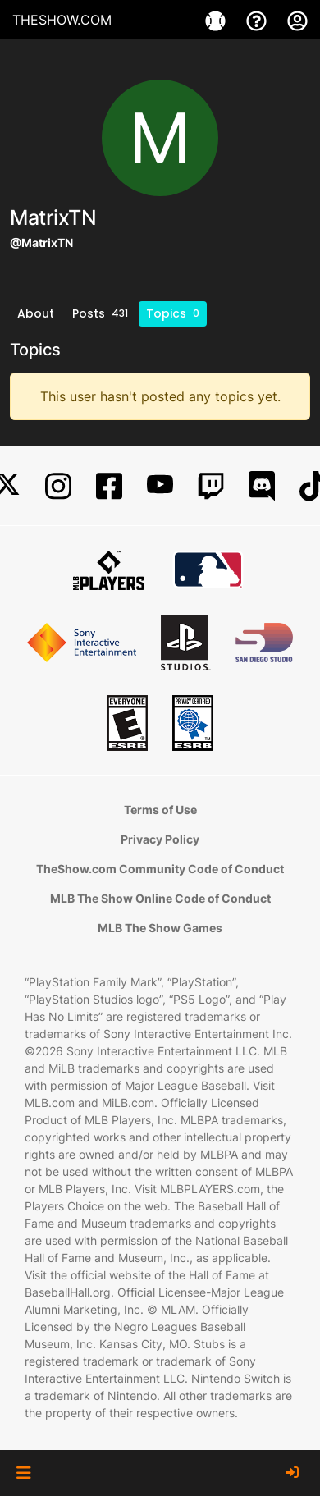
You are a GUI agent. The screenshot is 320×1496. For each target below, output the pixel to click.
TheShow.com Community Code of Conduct (160, 869)
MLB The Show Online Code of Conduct (160, 898)
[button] (23, 1473)
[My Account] (297, 19)
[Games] (217, 19)
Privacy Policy (160, 839)
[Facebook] (109, 486)
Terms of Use (160, 810)
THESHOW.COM (62, 19)
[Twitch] (211, 486)
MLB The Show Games (160, 928)
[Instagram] (58, 486)
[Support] (258, 19)
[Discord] (262, 486)
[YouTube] (160, 486)
